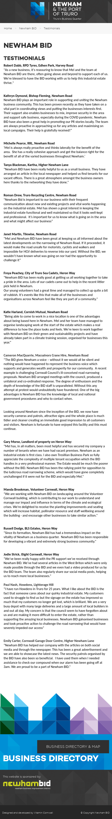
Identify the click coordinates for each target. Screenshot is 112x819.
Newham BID (28, 28)
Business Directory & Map (73, 746)
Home (8, 28)
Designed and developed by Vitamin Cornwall (27, 812)
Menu (6, 11)
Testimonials (52, 28)
